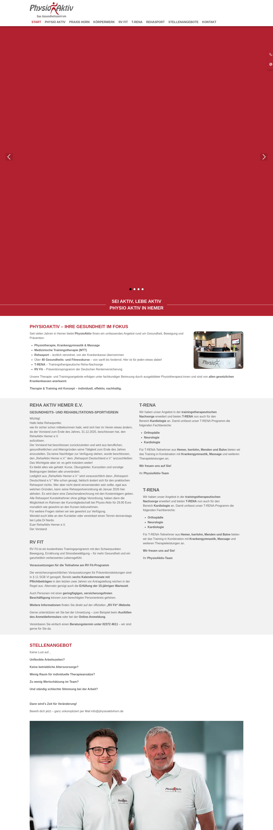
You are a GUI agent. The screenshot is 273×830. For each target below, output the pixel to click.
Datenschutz (152, 818)
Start (36, 22)
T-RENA (137, 22)
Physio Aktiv (55, 22)
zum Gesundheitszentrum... (52, 655)
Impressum (133, 818)
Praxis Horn (79, 22)
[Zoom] (218, 77)
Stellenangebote (183, 22)
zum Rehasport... (153, 655)
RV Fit (123, 22)
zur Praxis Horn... (99, 655)
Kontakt (209, 22)
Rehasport (155, 22)
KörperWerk (104, 22)
